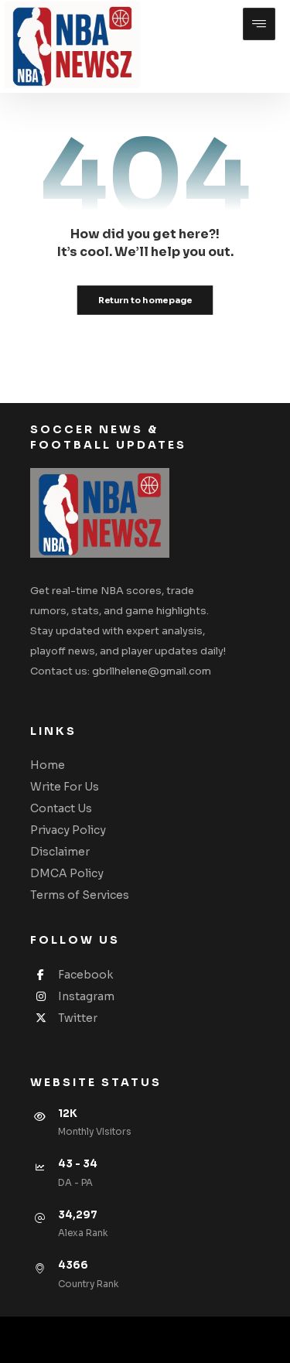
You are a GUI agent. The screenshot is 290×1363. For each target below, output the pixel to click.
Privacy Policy (68, 830)
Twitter (63, 1018)
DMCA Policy (67, 873)
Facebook (71, 975)
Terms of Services (79, 895)
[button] (259, 24)
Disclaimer (60, 852)
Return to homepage (145, 300)
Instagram (72, 996)
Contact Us (61, 808)
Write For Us (64, 787)
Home (47, 765)
